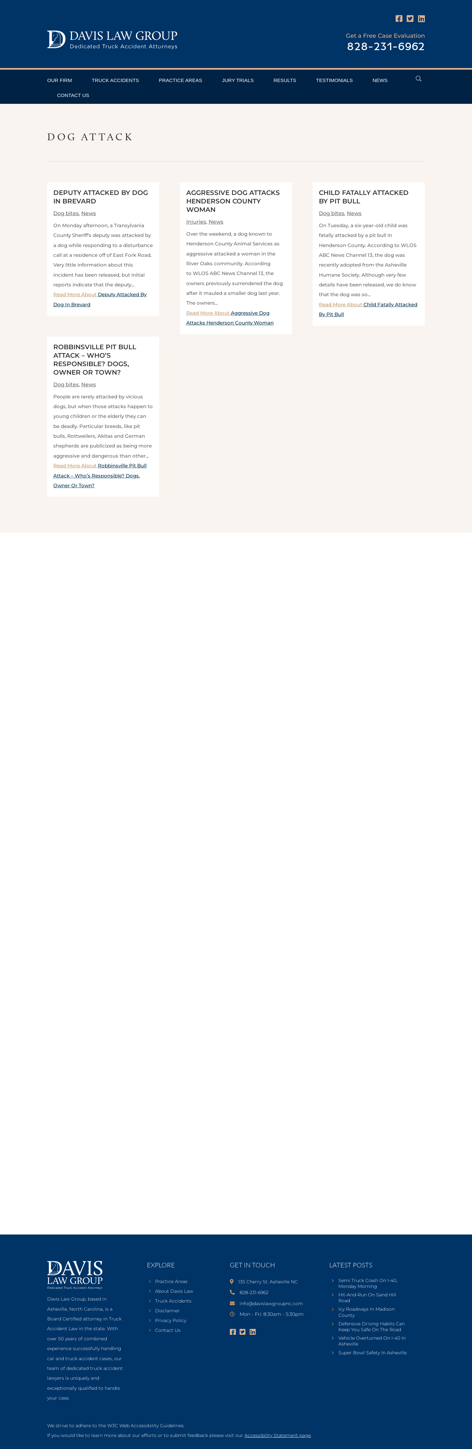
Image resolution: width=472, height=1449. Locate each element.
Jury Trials (238, 80)
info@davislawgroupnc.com (271, 1303)
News (380, 80)
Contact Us (73, 95)
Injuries (196, 222)
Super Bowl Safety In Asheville (372, 1353)
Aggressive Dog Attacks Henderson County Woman (233, 201)
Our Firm (59, 80)
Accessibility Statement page (277, 1435)
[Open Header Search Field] (418, 78)
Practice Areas (180, 80)
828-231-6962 (386, 47)
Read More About (100, 475)
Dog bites (66, 213)
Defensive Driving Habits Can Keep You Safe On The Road (371, 1326)
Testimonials (334, 80)
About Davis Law (174, 1291)
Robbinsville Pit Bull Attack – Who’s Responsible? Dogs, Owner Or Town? (100, 475)
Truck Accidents (115, 80)
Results (284, 80)
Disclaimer (167, 1311)
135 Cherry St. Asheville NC (268, 1282)
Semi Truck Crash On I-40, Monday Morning (367, 1283)
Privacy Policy (170, 1320)
